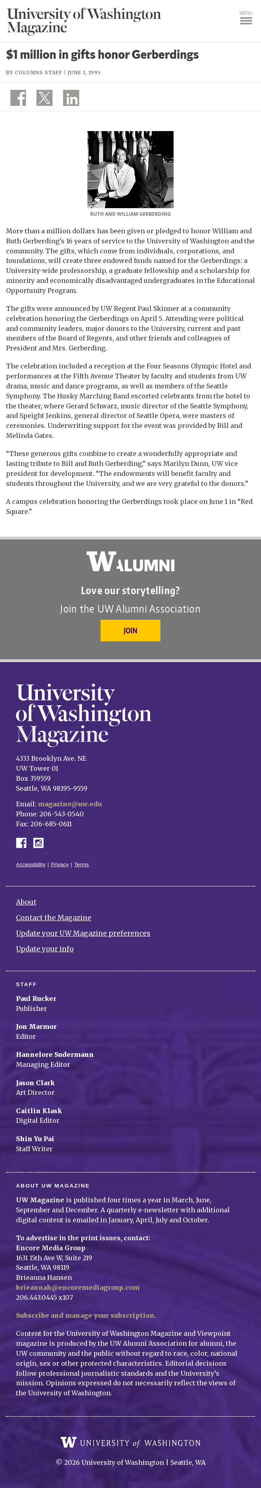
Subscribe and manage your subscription (85, 1315)
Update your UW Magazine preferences (83, 933)
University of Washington (130, 1442)
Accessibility (30, 864)
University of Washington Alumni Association (130, 561)
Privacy (60, 864)
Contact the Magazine (53, 917)
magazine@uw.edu (70, 804)
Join (130, 630)
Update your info (45, 949)
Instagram (41, 842)
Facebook (24, 842)
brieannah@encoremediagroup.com (78, 1287)
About (26, 902)
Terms (81, 864)
